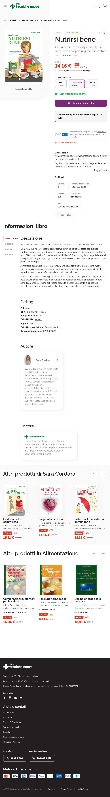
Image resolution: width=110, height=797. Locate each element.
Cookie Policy (82, 789)
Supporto (51, 789)
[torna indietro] (4, 20)
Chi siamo (7, 717)
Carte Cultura (8, 712)
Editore (9, 254)
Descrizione (11, 238)
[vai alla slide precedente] (94, 473)
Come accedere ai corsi (13, 737)
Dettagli (9, 244)
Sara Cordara (63, 55)
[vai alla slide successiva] (103, 473)
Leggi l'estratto (23, 89)
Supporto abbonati (11, 727)
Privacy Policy (66, 789)
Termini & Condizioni (12, 722)
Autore (9, 249)
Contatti (6, 732)
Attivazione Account (11, 742)
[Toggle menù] (5, 6)
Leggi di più (100, 170)
